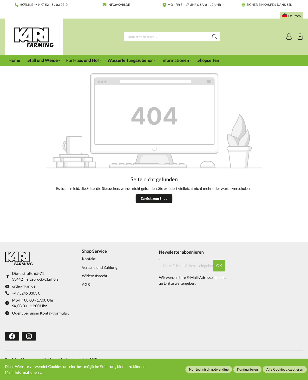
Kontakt (89, 258)
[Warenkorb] (300, 36)
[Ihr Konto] (289, 36)
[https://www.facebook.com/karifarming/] (12, 336)
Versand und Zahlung (99, 267)
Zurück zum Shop (154, 198)
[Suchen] (214, 36)
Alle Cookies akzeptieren (284, 369)
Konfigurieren (247, 369)
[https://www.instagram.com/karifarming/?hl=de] (29, 336)
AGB (86, 284)
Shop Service (94, 251)
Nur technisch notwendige (209, 369)
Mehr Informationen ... (23, 372)
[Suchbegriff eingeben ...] (167, 36)
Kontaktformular (54, 313)
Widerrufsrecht (94, 275)
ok (219, 265)
